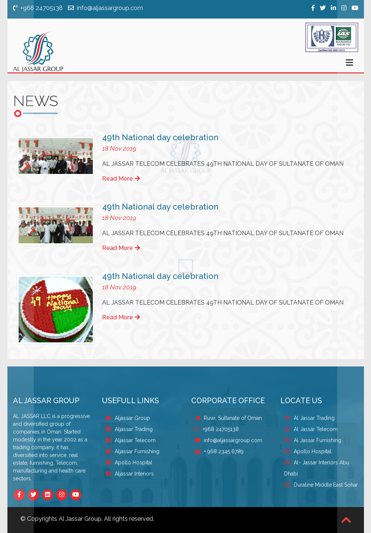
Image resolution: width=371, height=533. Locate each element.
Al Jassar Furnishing (317, 440)
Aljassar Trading (129, 429)
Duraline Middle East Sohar (326, 485)
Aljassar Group (128, 418)
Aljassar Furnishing (132, 451)
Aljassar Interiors (130, 474)
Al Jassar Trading (314, 418)
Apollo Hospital (129, 462)
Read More (121, 178)
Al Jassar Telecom (316, 429)
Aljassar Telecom (131, 440)
